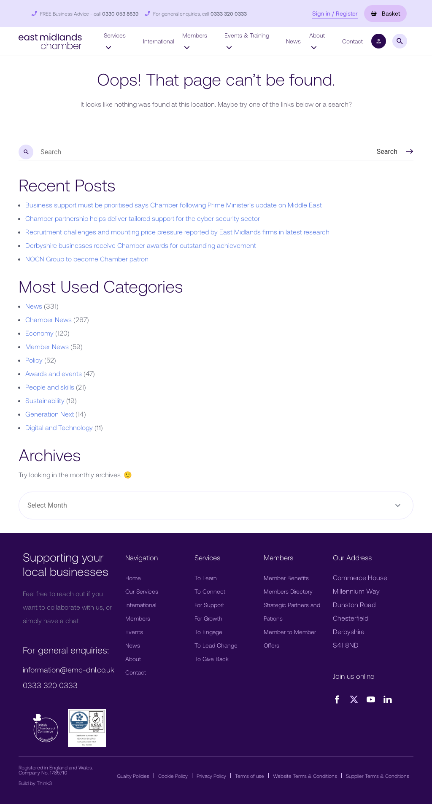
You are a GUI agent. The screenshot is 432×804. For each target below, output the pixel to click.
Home (133, 577)
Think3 (44, 783)
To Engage (208, 631)
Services (115, 41)
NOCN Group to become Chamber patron (86, 259)
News (293, 41)
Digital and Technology (59, 427)
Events (134, 631)
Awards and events (53, 373)
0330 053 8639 (120, 13)
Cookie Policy (173, 776)
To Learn (205, 577)
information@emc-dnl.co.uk (68, 669)
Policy (34, 360)
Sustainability (45, 400)
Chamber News (48, 319)
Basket (385, 13)
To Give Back (211, 658)
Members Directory (288, 591)
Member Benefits (286, 577)
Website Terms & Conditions (305, 776)
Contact (352, 41)
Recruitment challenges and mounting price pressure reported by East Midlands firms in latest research (177, 232)
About (317, 41)
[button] (50, 40)
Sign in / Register (335, 13)
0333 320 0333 (229, 13)
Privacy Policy (211, 776)
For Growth (208, 618)
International (158, 41)
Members (194, 41)
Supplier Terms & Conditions (377, 776)
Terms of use (249, 776)
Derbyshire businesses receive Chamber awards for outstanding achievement (140, 245)
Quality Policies (133, 776)
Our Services (141, 591)
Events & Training (246, 41)
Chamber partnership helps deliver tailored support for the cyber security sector (142, 218)
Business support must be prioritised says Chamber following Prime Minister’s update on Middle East (173, 205)
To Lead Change (216, 645)
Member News (47, 346)
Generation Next (49, 414)
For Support (209, 604)
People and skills (49, 387)
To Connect (209, 591)
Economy (39, 333)
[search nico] (188, 152)
